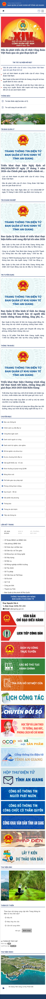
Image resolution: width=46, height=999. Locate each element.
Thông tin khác (7, 346)
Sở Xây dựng (9, 557)
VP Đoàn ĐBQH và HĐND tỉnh (15, 540)
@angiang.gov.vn (13, 609)
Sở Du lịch (8, 579)
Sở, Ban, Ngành (7, 532)
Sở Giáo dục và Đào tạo (13, 547)
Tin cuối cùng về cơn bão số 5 (15, 107)
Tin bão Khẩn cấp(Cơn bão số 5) (16, 101)
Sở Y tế (7, 582)
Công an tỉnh (9, 585)
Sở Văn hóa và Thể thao (13, 575)
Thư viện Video (7, 952)
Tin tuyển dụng (7, 275)
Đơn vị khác (20, 532)
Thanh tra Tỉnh (9, 589)
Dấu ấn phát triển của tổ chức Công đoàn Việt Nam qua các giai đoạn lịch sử (23, 69)
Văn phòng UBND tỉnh (12, 544)
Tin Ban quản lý (7, 129)
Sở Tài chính (9, 568)
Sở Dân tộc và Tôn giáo (13, 551)
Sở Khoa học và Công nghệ (14, 554)
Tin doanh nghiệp (8, 200)
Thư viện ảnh (6, 867)
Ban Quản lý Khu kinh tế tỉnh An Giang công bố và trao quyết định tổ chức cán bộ (23, 80)
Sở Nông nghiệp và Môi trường (16, 564)
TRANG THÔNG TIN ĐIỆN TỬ (14, 3)
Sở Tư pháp (8, 572)
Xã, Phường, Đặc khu (35, 532)
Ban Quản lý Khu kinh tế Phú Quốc (17, 592)
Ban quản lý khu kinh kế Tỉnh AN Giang (26, 5)
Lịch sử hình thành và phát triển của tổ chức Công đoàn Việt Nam (23, 74)
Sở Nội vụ (8, 561)
